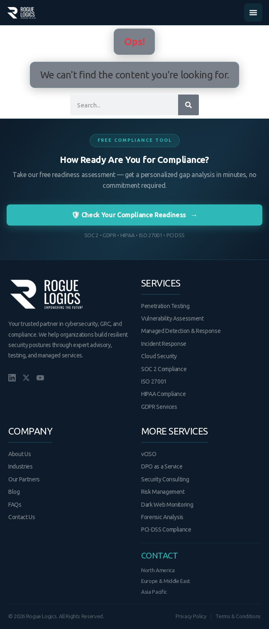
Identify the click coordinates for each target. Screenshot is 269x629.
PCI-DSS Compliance (166, 529)
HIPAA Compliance (163, 394)
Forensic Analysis (162, 517)
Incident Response (163, 343)
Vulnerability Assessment (172, 318)
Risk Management (163, 491)
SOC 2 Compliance (163, 369)
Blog (14, 491)
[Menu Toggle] (253, 12)
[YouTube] (40, 377)
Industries (20, 466)
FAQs (15, 504)
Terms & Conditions (238, 616)
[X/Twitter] (26, 377)
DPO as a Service (161, 466)
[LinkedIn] (12, 377)
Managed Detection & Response (180, 331)
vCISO (148, 454)
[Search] (188, 105)
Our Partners (24, 479)
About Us (19, 454)
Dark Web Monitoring (167, 504)
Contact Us (21, 517)
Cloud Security (159, 356)
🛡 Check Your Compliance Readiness (134, 215)
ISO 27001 (154, 381)
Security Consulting (165, 479)
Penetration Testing (165, 306)
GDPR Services (159, 406)
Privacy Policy (191, 616)
